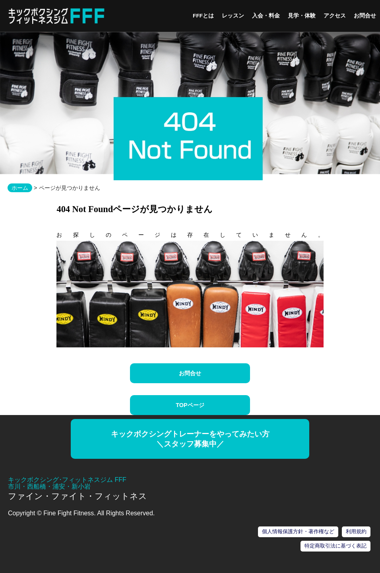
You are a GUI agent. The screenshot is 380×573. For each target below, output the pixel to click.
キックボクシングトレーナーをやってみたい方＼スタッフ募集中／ (190, 439)
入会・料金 (266, 16)
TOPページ (190, 405)
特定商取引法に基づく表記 (335, 546)
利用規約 (356, 531)
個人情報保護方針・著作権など (298, 531)
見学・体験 (302, 16)
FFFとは (203, 16)
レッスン (233, 16)
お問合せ (365, 16)
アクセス (335, 16)
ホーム (20, 188)
